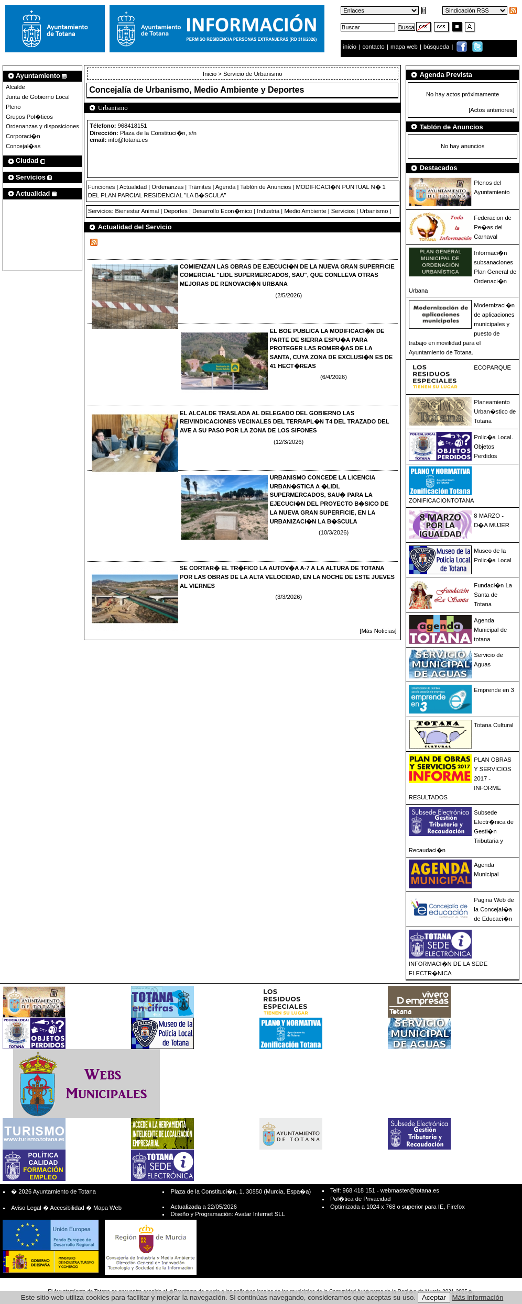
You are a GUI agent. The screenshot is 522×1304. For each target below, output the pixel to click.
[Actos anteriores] (491, 110)
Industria (268, 211)
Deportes (175, 211)
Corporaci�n (23, 136)
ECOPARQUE (492, 367)
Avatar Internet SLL (259, 1214)
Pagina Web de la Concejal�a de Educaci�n (494, 909)
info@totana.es (128, 140)
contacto (373, 46)
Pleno (13, 107)
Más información (478, 1297)
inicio (350, 46)
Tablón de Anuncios (265, 187)
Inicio (210, 74)
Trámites (199, 187)
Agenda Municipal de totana (490, 629)
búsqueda (437, 46)
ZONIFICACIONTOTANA (441, 500)
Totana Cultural (493, 725)
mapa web (404, 46)
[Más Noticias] (378, 631)
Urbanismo (374, 211)
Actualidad (133, 187)
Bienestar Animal (137, 211)
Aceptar (434, 1297)
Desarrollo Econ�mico (222, 211)
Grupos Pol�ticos (29, 117)
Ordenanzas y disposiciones (42, 126)
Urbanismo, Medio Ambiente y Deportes (225, 89)
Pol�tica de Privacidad (360, 1199)
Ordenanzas (167, 187)
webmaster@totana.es (409, 1190)
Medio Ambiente (305, 211)
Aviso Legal (26, 1208)
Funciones (101, 187)
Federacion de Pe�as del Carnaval (493, 227)
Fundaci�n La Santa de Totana (493, 594)
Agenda (225, 187)
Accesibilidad (67, 1208)
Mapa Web (107, 1208)
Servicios (343, 211)
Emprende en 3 (494, 690)
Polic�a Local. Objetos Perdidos (493, 446)
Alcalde (15, 87)
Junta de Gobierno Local (38, 97)
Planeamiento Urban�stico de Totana (495, 411)
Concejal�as (23, 146)
